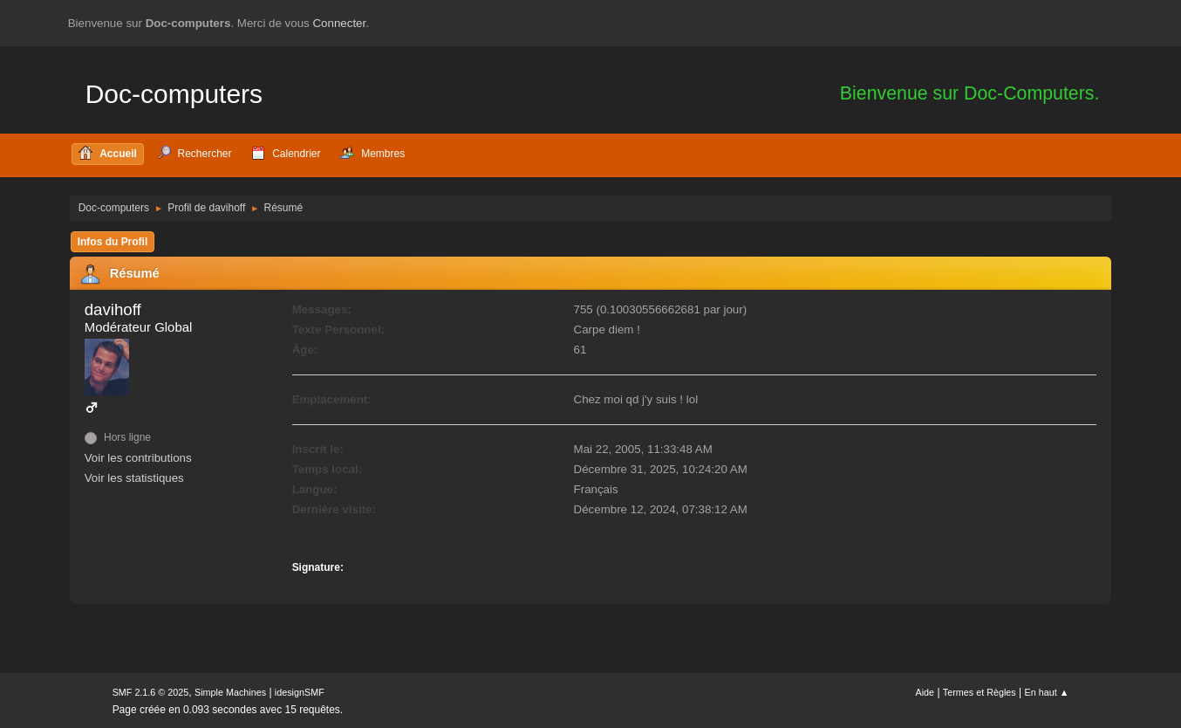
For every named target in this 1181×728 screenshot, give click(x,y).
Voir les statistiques (134, 477)
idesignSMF (299, 692)
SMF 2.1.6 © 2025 (151, 692)
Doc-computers (174, 93)
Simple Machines (230, 692)
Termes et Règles (979, 692)
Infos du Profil (113, 242)
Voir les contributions (138, 457)
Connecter (338, 23)
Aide (924, 692)
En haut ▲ (1047, 692)
